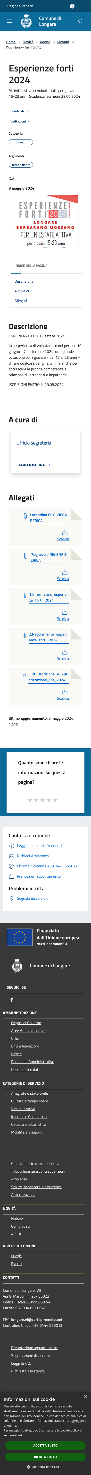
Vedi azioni (21, 121)
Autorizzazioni (23, 1194)
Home (11, 42)
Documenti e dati (25, 1069)
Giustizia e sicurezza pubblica (35, 1163)
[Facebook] (12, 1000)
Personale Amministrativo (32, 1062)
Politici (16, 1054)
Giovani (63, 42)
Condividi (20, 111)
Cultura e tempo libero (29, 1101)
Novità (28, 42)
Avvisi (45, 42)
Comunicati (20, 1226)
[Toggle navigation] (10, 21)
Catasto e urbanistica (28, 1124)
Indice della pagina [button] (31, 265)
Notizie (17, 1218)
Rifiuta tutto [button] (45, 1457)
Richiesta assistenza (28, 1371)
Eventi (16, 1263)
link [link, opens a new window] (20, 1435)
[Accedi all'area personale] (72, 6)
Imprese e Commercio (29, 1116)
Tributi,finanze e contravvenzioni (38, 1171)
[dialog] (45, 1433)
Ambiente (19, 1179)
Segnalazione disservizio (31, 1355)
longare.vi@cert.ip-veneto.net (36, 1319)
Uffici (15, 1038)
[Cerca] (81, 21)
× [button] (85, 1397)
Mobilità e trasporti (27, 1132)
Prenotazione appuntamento (34, 1348)
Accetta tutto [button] (45, 1445)
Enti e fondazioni (25, 1046)
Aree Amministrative (28, 1030)
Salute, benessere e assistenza (36, 1187)
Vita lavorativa (23, 1109)
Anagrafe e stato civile (29, 1093)
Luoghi (16, 1256)
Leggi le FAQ (21, 1363)
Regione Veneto (20, 6)
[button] (45, 1467)
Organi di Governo (26, 1023)
